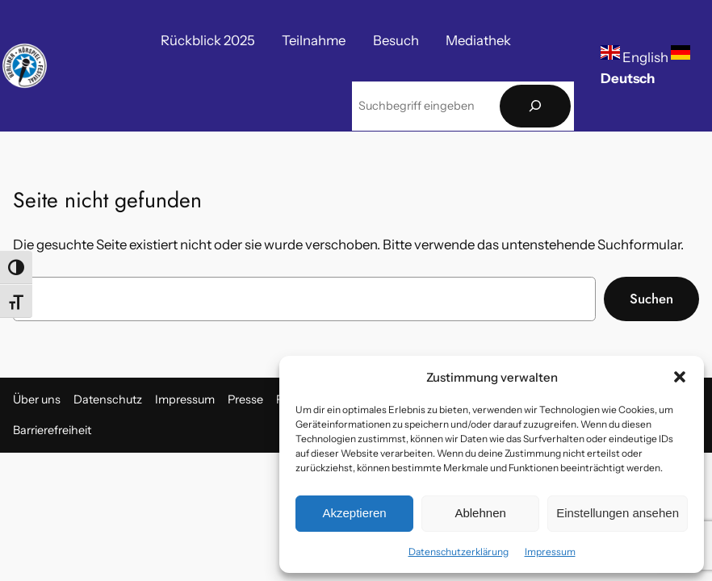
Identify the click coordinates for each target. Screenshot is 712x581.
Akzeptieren (354, 513)
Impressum (550, 551)
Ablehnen (479, 513)
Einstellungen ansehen (617, 513)
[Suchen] (535, 106)
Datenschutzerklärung (458, 551)
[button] (680, 377)
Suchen (651, 298)
